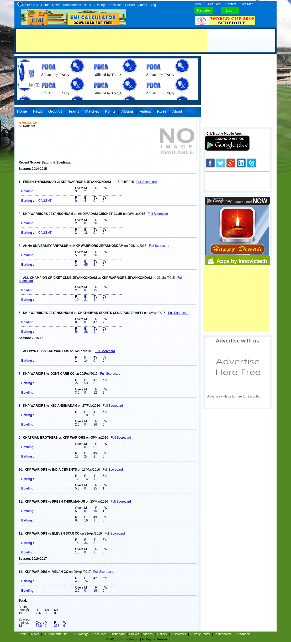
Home (45, 5)
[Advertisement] (111, 40)
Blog (153, 5)
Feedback (243, 634)
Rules (161, 111)
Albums (127, 111)
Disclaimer (178, 634)
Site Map (247, 4)
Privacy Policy (200, 634)
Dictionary (118, 634)
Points (110, 111)
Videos (142, 5)
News (56, 5)
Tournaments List (75, 5)
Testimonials (222, 634)
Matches (92, 111)
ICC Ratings (97, 5)
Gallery (162, 634)
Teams (73, 111)
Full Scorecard (146, 182)
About (199, 4)
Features (214, 4)
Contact (230, 4)
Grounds (55, 111)
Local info (115, 5)
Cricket (130, 5)
